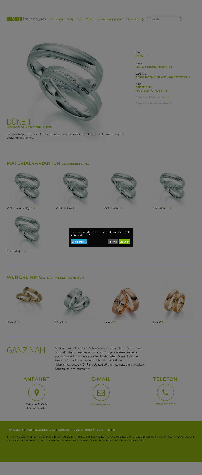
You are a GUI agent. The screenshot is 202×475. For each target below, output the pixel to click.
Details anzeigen (79, 241)
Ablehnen (113, 241)
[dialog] (101, 237)
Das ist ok (124, 241)
